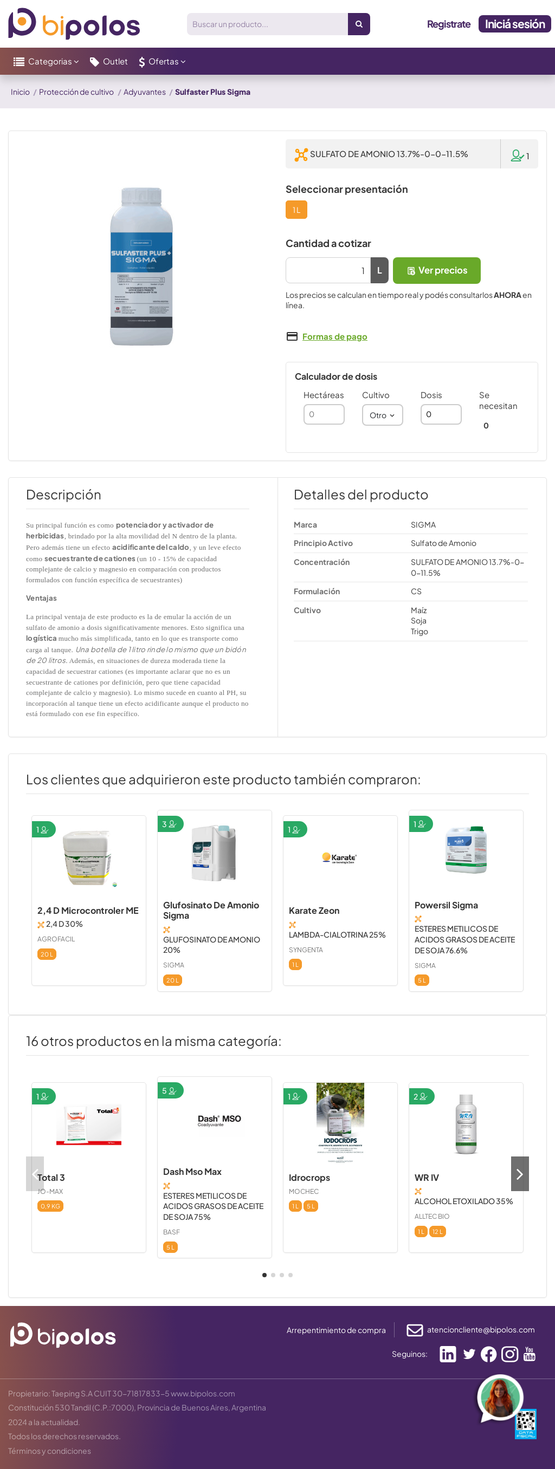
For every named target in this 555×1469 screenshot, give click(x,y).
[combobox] (382, 415)
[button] (46, 61)
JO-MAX (50, 1191)
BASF (171, 1232)
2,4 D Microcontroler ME (88, 910)
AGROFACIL (56, 939)
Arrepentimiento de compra (336, 1330)
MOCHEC (304, 1191)
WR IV (427, 1177)
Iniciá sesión (515, 23)
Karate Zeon (314, 910)
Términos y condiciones (49, 1450)
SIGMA (173, 965)
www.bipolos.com (203, 1393)
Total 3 (51, 1177)
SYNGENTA (306, 950)
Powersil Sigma (446, 905)
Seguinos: (410, 1353)
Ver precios (437, 270)
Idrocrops (309, 1177)
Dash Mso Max (192, 1171)
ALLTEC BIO (432, 1216)
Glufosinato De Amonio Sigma (211, 910)
